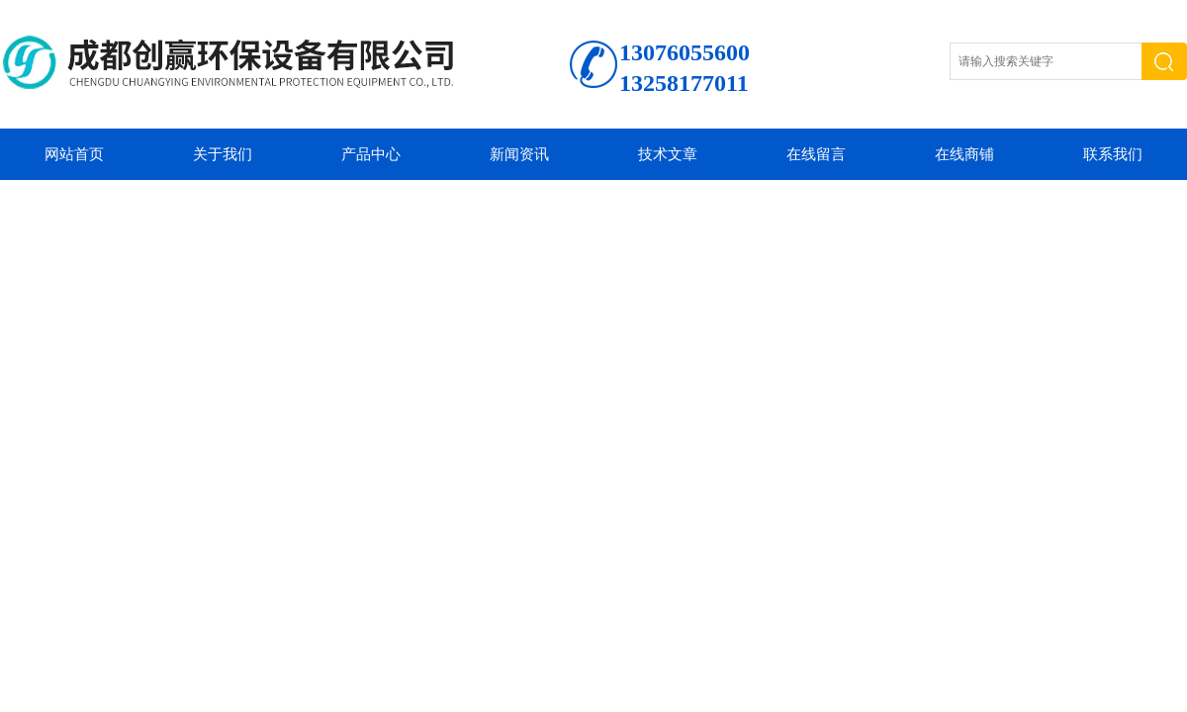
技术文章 (667, 154)
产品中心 (371, 154)
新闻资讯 (519, 154)
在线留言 (816, 154)
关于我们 (222, 154)
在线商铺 (964, 154)
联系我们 (1112, 154)
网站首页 (74, 154)
